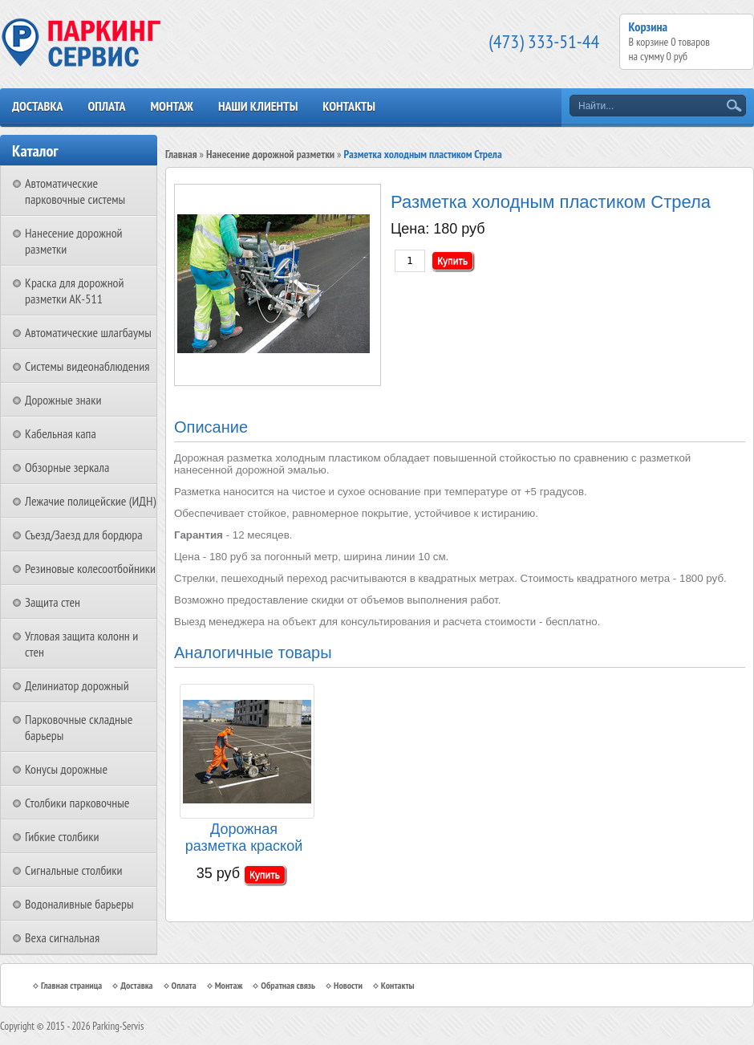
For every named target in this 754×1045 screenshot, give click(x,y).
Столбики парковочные (77, 803)
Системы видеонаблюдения (87, 366)
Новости (348, 985)
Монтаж (171, 106)
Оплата (106, 106)
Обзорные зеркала (67, 467)
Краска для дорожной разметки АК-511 (74, 290)
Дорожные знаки (63, 400)
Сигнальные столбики (74, 870)
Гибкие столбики (62, 836)
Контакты (348, 106)
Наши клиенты (258, 106)
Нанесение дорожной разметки (270, 154)
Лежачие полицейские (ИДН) (90, 501)
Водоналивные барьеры (79, 904)
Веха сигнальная (62, 937)
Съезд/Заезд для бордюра (84, 535)
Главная (181, 154)
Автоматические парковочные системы (75, 191)
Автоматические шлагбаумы (88, 332)
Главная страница (71, 985)
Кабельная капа (60, 433)
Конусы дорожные (66, 769)
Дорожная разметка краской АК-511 (243, 838)
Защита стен (52, 602)
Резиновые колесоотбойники (90, 568)
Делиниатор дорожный (77, 685)
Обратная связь (288, 985)
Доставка (37, 106)
